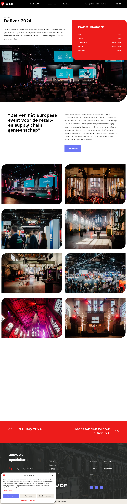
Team (92, 474)
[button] (53, 475)
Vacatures (52, 4)
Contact (66, 4)
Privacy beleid (31, 500)
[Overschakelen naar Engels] (120, 4)
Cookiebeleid (23, 500)
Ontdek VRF (35, 4)
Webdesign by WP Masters (57, 501)
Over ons (93, 462)
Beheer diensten (8, 490)
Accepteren (11, 496)
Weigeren (28, 496)
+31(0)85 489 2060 (93, 4)
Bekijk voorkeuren (45, 496)
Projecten (94, 468)
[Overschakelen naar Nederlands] (117, 4)
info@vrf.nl (105, 4)
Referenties (108, 462)
